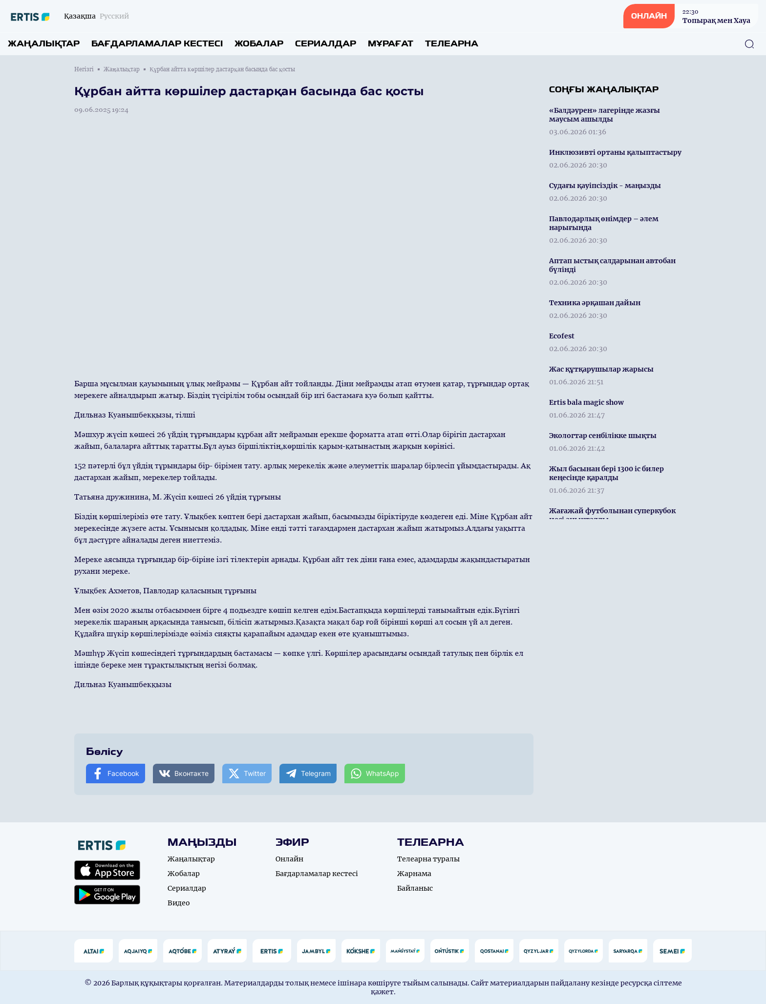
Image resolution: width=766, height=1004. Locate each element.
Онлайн (289, 859)
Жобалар (258, 43)
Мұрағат (390, 43)
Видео (179, 903)
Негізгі (84, 69)
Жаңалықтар (44, 43)
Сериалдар (325, 43)
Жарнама (414, 873)
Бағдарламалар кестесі (157, 43)
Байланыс (415, 888)
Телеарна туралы (428, 859)
